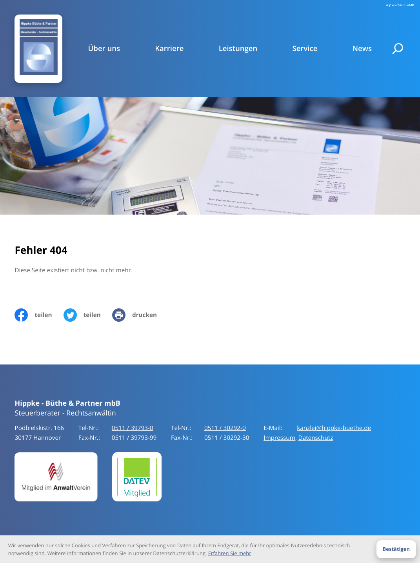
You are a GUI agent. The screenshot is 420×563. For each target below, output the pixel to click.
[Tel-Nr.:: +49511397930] (132, 429)
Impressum (279, 438)
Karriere (169, 49)
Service (304, 49)
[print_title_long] (140, 315)
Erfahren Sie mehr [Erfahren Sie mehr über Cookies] (229, 553)
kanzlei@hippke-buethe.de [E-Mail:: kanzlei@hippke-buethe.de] (334, 429)
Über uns (104, 49)
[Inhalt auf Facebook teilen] (39, 315)
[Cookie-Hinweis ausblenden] (396, 549)
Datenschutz (315, 438)
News (362, 49)
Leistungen (238, 49)
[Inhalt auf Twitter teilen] (88, 315)
